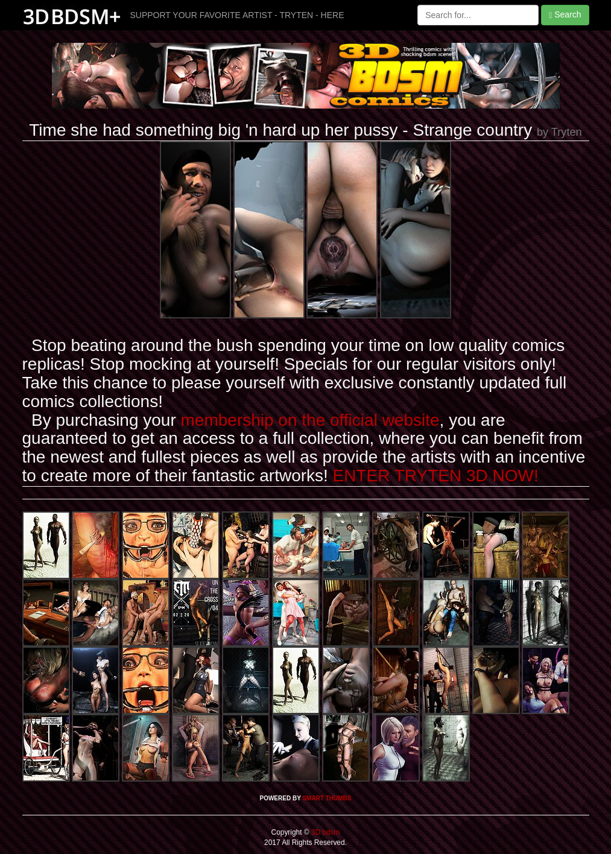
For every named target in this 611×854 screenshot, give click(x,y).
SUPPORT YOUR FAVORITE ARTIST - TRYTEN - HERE (237, 15)
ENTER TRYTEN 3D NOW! (436, 475)
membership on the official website (310, 420)
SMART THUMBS (326, 798)
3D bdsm (324, 832)
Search (565, 15)
